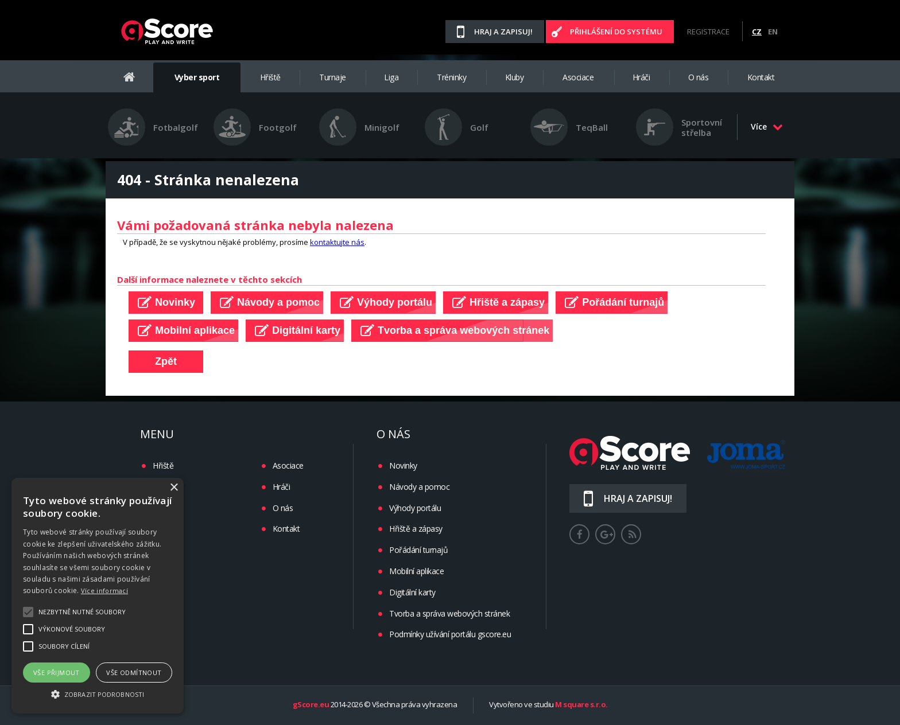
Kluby (514, 77)
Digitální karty (412, 592)
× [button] (173, 488)
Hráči (641, 77)
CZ (757, 31)
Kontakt (761, 77)
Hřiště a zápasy (416, 528)
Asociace (577, 77)
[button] (97, 693)
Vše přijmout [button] (56, 672)
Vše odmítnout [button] (133, 672)
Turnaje (332, 77)
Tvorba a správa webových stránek (449, 613)
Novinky (403, 465)
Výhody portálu (415, 507)
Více (767, 126)
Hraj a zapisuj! (503, 31)
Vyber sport (197, 77)
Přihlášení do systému (616, 31)
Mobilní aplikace (416, 571)
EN (773, 31)
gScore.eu (311, 705)
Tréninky (451, 77)
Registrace (708, 31)
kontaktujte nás (337, 242)
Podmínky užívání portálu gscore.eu (450, 634)
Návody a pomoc (419, 486)
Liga (391, 77)
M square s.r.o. (581, 705)
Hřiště (270, 77)
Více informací (104, 590)
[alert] (97, 596)
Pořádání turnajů (418, 549)
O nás (698, 77)
